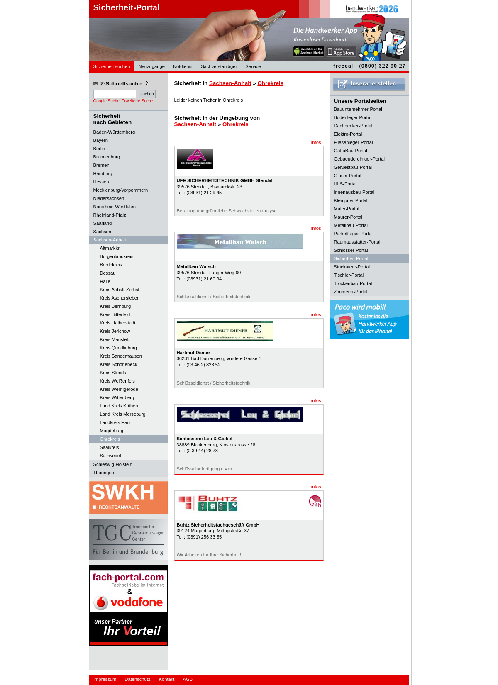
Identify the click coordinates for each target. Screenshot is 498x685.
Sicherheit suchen (111, 66)
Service (253, 66)
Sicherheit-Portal (126, 7)
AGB (188, 679)
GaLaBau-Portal (350, 150)
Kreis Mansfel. (114, 339)
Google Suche (106, 101)
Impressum (104, 679)
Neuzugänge (151, 66)
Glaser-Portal (347, 175)
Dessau (108, 273)
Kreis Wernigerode (119, 389)
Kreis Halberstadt (118, 322)
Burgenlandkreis (117, 256)
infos (316, 142)
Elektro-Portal (348, 134)
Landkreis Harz (115, 422)
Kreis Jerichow (115, 331)
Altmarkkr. (110, 248)
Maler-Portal (346, 208)
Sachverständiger (219, 66)
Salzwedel (110, 455)
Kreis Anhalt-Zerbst (119, 289)
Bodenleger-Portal (352, 117)
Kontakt (167, 679)
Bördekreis (111, 264)
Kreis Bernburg (115, 306)
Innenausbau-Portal (354, 192)
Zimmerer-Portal (351, 291)
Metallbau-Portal (351, 225)
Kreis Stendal (114, 372)
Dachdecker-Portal (353, 125)
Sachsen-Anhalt (230, 83)
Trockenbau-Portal (353, 283)
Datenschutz (137, 679)
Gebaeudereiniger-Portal (359, 158)
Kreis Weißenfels (117, 380)
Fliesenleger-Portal (353, 142)
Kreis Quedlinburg (118, 347)
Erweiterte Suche (137, 101)
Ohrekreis (110, 438)
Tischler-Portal (349, 275)
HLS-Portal (345, 183)
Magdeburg (112, 430)
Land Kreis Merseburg (123, 414)
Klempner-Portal (351, 200)
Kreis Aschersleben (120, 297)
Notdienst (183, 66)
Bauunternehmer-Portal (358, 109)
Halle (105, 281)
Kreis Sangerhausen (121, 355)
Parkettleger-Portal (353, 233)
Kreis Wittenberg (117, 397)
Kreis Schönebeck (118, 364)
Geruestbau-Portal (353, 167)
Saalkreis (109, 447)
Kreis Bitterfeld (115, 314)
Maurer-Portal (348, 217)
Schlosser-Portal (351, 250)
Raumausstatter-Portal (357, 241)
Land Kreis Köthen (119, 405)
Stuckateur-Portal (352, 266)
